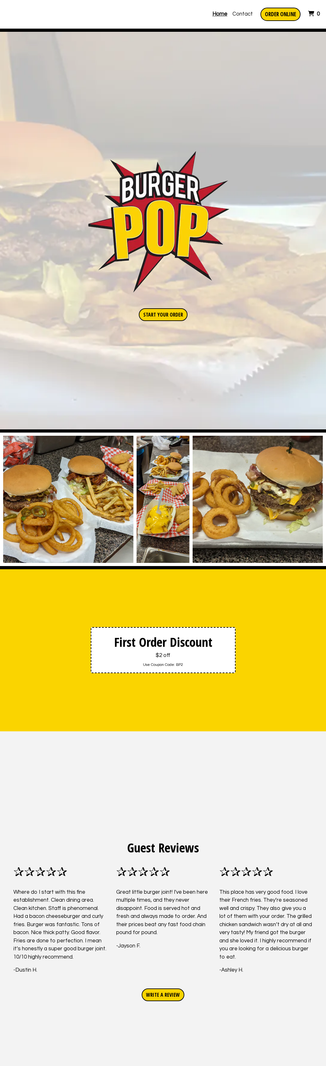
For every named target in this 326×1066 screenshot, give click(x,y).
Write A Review (163, 994)
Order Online (280, 14)
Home (219, 14)
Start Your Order (163, 314)
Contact (242, 14)
